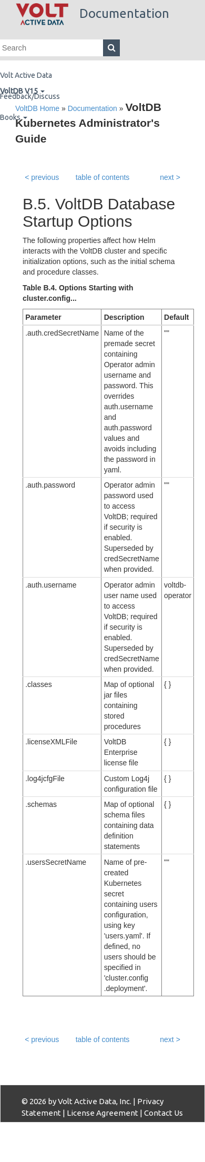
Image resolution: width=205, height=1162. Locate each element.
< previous (42, 177)
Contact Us (163, 1112)
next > (170, 177)
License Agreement (102, 1112)
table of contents (103, 177)
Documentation (92, 13)
